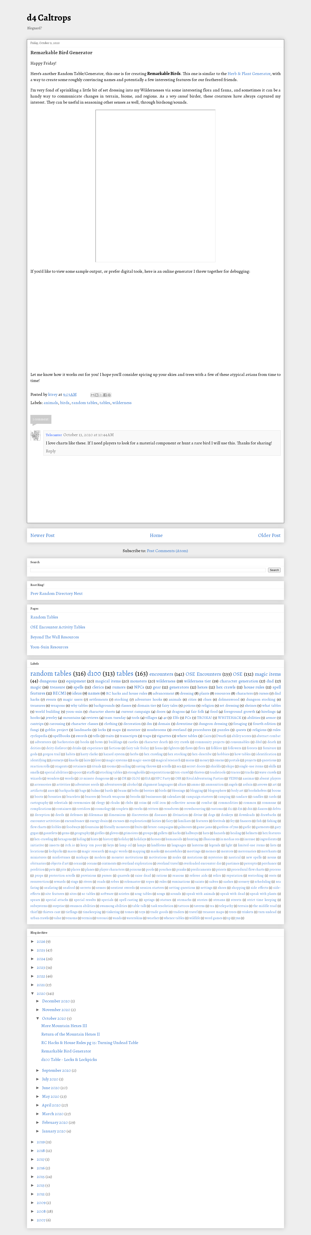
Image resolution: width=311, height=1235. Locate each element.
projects (251, 760)
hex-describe (202, 754)
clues (207, 699)
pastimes (232, 863)
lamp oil (125, 845)
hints (94, 839)
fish (259, 821)
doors (160, 711)
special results (85, 899)
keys (110, 845)
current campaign (135, 711)
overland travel (168, 863)
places (75, 869)
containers (64, 808)
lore (98, 760)
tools (135, 717)
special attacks (57, 899)
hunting (192, 839)
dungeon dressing (213, 723)
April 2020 (52, 1105)
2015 (41, 1177)
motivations (158, 857)
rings (74, 881)
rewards (60, 881)
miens (190, 760)
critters (153, 808)
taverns (199, 906)
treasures (37, 705)
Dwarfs (221, 736)
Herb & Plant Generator (249, 74)
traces (235, 772)
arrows (262, 784)
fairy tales (170, 705)
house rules (254, 687)
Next (78, 593)
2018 (41, 1150)
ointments (109, 863)
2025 (41, 950)
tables (105, 403)
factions (115, 748)
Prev (34, 593)
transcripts (128, 735)
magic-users (142, 760)
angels (233, 784)
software (107, 893)
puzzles (223, 729)
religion (207, 705)
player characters (112, 869)
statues (165, 899)
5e (115, 778)
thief (34, 912)
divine (198, 814)
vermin (87, 918)
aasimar (249, 778)
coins (143, 802)
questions (269, 760)
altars (182, 784)
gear (157, 687)
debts (276, 808)
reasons (178, 875)
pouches (165, 869)
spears (35, 899)
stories (202, 899)
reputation (234, 875)
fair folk (197, 711)
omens (219, 760)
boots (38, 796)
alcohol (132, 784)
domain (164, 723)
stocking (121, 699)
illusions (209, 839)
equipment (76, 681)
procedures (202, 729)
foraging (240, 723)
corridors (83, 808)
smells (35, 772)
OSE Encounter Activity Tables (57, 627)
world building (47, 711)
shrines (251, 705)
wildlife (194, 918)
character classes (84, 723)
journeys (57, 760)
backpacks (67, 790)
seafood (69, 887)
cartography (39, 802)
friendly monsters (117, 827)
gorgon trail (51, 754)
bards (109, 790)
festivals (219, 821)
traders (178, 912)
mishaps (82, 857)
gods (34, 754)
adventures (43, 742)
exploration (138, 821)
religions (259, 729)
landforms (158, 845)
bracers (90, 796)
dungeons (48, 681)
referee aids (199, 875)
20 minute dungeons (94, 778)
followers (234, 748)
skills (272, 766)
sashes (228, 881)
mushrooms (156, 729)
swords (81, 735)
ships (230, 766)
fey (232, 821)
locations (37, 851)
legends (214, 845)
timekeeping (92, 912)
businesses (154, 796)
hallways (191, 833)
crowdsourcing (195, 808)
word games (214, 918)
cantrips (37, 723)
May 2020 (51, 1096)
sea (179, 766)
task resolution (162, 906)
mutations (195, 857)
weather (153, 918)
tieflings (71, 912)
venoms (71, 918)
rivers (87, 881)
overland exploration (136, 863)
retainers (80, 766)
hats (206, 833)
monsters (138, 681)
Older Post (269, 535)
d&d (258, 742)
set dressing (229, 705)
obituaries (38, 863)
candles (258, 796)
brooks (135, 796)
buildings (116, 742)
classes (126, 705)
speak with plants (263, 893)
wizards (36, 778)
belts (135, 790)
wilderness (122, 403)
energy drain (99, 821)
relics (217, 875)
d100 (94, 673)
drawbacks (268, 814)
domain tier (146, 705)
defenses (76, 814)
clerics (98, 687)
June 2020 (51, 1088)
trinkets (247, 912)
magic (35, 687)
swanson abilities (82, 906)
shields (215, 766)
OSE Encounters (203, 674)
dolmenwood (228, 699)
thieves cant (52, 912)
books (84, 742)
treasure (57, 687)
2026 (41, 941)
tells (96, 735)
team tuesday (115, 717)
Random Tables (44, 617)
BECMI (59, 693)
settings (207, 887)
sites (73, 893)
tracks (249, 772)
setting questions (182, 887)
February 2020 (55, 1122)
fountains (92, 827)
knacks (74, 760)
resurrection (39, 881)
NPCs (139, 687)
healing (235, 833)
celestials (61, 802)
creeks (138, 808)
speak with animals (200, 893)
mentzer (134, 729)
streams (219, 899)
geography (82, 833)
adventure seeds (87, 784)
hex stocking (177, 754)
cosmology (103, 808)
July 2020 (50, 1079)
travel (193, 912)
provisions (88, 875)
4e (165, 717)
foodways (73, 827)
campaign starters (199, 796)
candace (241, 796)
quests (241, 729)
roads (101, 881)
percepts (250, 863)
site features (54, 893)
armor (271, 717)
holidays (140, 839)
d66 (250, 808)
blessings (178, 790)
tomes (129, 912)
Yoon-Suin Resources (49, 647)
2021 (41, 985)
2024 (41, 959)
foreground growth (239, 711)
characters (244, 693)
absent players (270, 778)
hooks (35, 717)
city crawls (181, 742)
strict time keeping (261, 899)
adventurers (113, 784)
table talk (139, 906)
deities (35, 748)
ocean (77, 863)
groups (148, 833)
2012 (41, 1194)
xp (229, 918)
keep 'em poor (91, 845)
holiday (123, 839)
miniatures (38, 857)
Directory (64, 593)
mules (176, 857)
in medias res (230, 839)
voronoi (102, 918)
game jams (204, 827)
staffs (91, 772)
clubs (129, 802)
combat (207, 802)
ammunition (214, 784)
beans (122, 790)
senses (101, 887)
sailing (126, 766)
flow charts (38, 827)
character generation (239, 681)
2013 (41, 1185)
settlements (98, 699)
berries (149, 790)
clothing (111, 723)
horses (156, 839)
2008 (42, 1211)
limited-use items (251, 845)
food (214, 711)
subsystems (39, 906)
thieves (199, 772)
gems (66, 833)
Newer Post (42, 535)
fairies (156, 821)
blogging (196, 790)
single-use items (251, 766)
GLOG (135, 778)
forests (252, 748)
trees (233, 912)
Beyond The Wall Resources (54, 637)
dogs (211, 814)
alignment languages (158, 784)
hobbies (223, 754)
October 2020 (54, 1018)
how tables (242, 754)
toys (142, 912)
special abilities (56, 772)
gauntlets (50, 833)
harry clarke (89, 754)
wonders (53, 778)
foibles (56, 827)
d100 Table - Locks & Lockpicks (69, 1059)
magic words (118, 851)
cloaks (115, 802)
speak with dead (232, 893)
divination (180, 814)
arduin (247, 784)
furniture (269, 748)
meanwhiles (173, 851)
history (108, 839)
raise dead (143, 875)
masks (155, 851)
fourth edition (264, 723)
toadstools (218, 772)
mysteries (215, 857)
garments (263, 827)
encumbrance (75, 821)
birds (64, 403)
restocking (256, 875)
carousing (57, 723)
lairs (87, 760)
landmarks (83, 729)
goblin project (56, 729)
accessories (42, 784)
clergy (100, 802)
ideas (77, 693)
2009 (41, 1203)
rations (161, 875)
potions (189, 705)
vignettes (164, 735)
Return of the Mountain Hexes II (70, 1034)
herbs (134, 754)
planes (90, 869)
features (202, 821)
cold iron (159, 802)
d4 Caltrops (49, 17)
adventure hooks (148, 699)
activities (63, 784)
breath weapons (113, 796)
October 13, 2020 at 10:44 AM (88, 435)
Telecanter (54, 435)
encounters (161, 674)
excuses (118, 821)
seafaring (51, 887)
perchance (269, 863)
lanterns (198, 845)
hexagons (65, 839)
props (39, 875)
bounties (54, 796)
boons (276, 790)
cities (192, 699)
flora (201, 748)
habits (70, 754)
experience (95, 748)
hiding (81, 839)
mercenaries (247, 851)
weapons (58, 705)
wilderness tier (197, 681)
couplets (122, 808)
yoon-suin (74, 711)
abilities (253, 717)
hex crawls (226, 687)
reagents (61, 766)
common (249, 802)
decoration (132, 723)
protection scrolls (62, 875)
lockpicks (56, 851)
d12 (230, 808)
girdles (100, 833)
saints (199, 881)
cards (273, 796)
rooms (111, 766)
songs (161, 893)
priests (221, 869)
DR (124, 778)
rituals (96, 766)
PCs (188, 717)
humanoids (173, 839)
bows (99, 742)
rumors (119, 687)
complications (40, 808)
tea (212, 906)
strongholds (136, 772)
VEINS (233, 778)
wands (117, 918)
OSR (178, 778)
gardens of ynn (227, 827)
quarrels (123, 875)
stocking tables (111, 772)
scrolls (166, 766)
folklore (216, 748)
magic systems (117, 760)
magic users (72, 699)
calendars (174, 796)
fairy (169, 821)
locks (102, 729)
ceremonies (81, 802)
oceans (92, 863)
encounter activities (45, 821)
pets (52, 869)
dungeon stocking (260, 699)
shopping (239, 887)
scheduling (263, 881)
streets (236, 899)
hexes (202, 687)
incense (249, 839)
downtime (184, 723)
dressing (187, 693)
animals (51, 403)
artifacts (36, 790)
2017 (41, 1159)
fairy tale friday (137, 748)
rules (163, 881)
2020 (41, 993)
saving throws (146, 766)
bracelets (73, 796)
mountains (71, 717)
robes (115, 881)
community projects (210, 742)
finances (246, 821)
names (94, 693)
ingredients (268, 839)
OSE (237, 674)
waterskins (134, 918)
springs (149, 899)
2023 (41, 967)
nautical (235, 857)
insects (54, 845)
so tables (88, 893)
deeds (59, 814)
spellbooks (61, 735)
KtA (148, 778)
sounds (175, 893)
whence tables (174, 918)
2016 (41, 1168)
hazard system (114, 754)
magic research (93, 851)
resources (222, 693)
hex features (271, 833)
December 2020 (56, 1001)
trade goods (159, 912)
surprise (58, 906)
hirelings (268, 711)
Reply (51, 451)
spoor (77, 772)
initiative (37, 845)
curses (264, 693)
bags (82, 790)
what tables (271, 705)
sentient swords (123, 887)
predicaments (201, 869)
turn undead (267, 912)
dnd (270, 681)
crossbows (171, 808)
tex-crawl (182, 772)
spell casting (128, 899)
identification (266, 754)
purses (107, 875)
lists (273, 845)
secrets (85, 887)
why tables (79, 705)
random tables (84, 403)
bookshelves (257, 790)
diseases (160, 814)
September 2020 (57, 1070)
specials (107, 899)
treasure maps (213, 912)
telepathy (226, 906)
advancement (163, 693)
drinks (77, 748)
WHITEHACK (229, 717)
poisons (135, 869)
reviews (92, 717)
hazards (220, 833)
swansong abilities (113, 906)
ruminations (181, 881)
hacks (176, 833)
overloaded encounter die (202, 863)
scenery (243, 881)
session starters (152, 887)
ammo (195, 784)
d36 (239, 808)
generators (179, 687)
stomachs (184, 899)
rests (273, 875)
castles (133, 742)
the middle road (265, 906)
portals (234, 760)
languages (179, 845)
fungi (34, 729)
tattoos (183, 906)
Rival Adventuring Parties (205, 778)
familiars (184, 821)
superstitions (160, 772)
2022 (41, 976)
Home (156, 535)
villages (151, 717)
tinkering (113, 912)
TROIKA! (204, 717)
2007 (41, 1220)
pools (150, 869)
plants (204, 693)
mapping (139, 851)
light (229, 845)
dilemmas (95, 814)
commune (269, 802)
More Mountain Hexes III (64, 1026)
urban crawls (39, 918)
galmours (185, 827)
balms (95, 790)
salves (213, 881)
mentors (227, 851)
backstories (66, 742)
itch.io (70, 845)
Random (47, 593)
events (51, 699)
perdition (37, 869)
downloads (247, 814)
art (274, 784)
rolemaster (132, 881)
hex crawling (153, 754)
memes (210, 851)
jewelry (51, 717)
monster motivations (127, 857)
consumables (240, 742)
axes (51, 790)
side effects (259, 887)
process (275, 869)
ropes (150, 881)
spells (78, 687)
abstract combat (268, 736)
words (69, 778)
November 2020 (56, 1010)
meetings (194, 851)
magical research (168, 760)
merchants (269, 851)
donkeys (227, 814)
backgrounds (104, 705)
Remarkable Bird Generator (66, 1051)
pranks (181, 869)
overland (179, 729)
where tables (187, 735)
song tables (143, 893)
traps (147, 735)
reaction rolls (40, 766)
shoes (222, 887)
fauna (159, 748)
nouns (271, 857)
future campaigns (160, 827)
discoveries (140, 814)
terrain (243, 906)
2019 (41, 1142)
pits (63, 869)
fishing (272, 821)
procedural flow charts (248, 869)
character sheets (102, 711)
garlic (247, 827)
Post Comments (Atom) (167, 551)
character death (156, 742)
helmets (252, 833)
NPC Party (162, 778)
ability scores (241, 736)
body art (237, 790)
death (271, 742)
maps (116, 729)
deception (42, 814)
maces (72, 851)
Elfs (176, 717)
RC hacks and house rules (126, 693)
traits (109, 735)
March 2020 (53, 1114)
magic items (268, 674)
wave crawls (268, 772)
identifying (38, 760)
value (57, 918)
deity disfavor (56, 748)
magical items (108, 681)
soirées (124, 893)
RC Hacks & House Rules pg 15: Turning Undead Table (89, 1043)
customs (216, 808)
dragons (178, 711)
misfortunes (61, 857)
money (204, 760)
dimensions (117, 814)
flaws (189, 748)
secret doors (196, 766)
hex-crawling (43, 839)
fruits (138, 827)
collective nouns (183, 802)
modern (100, 857)
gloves (114, 833)
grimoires (130, 833)
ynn (237, 918)
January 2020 (54, 1131)
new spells (254, 857)
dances (262, 808)
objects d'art (60, 863)
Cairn (207, 736)
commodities (228, 802)
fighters (174, 748)
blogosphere (217, 790)
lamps (141, 845)
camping (224, 796)
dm (149, 723)
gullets (163, 833)
